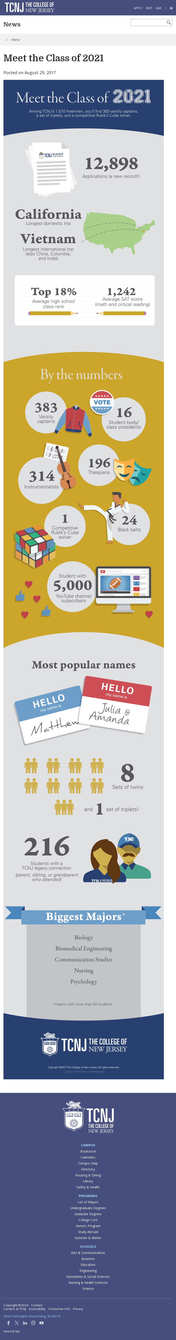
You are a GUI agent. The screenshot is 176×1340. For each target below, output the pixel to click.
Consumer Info (59, 1309)
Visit (149, 8)
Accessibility (37, 1309)
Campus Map (88, 1163)
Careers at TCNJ (14, 1309)
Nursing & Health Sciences (88, 1282)
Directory (88, 1169)
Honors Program (88, 1226)
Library (88, 1181)
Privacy (78, 1309)
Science (88, 1288)
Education (88, 1264)
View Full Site (11, 1331)
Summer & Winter (88, 1238)
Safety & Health (88, 1187)
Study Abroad (88, 1232)
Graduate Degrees (88, 1214)
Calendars (88, 1157)
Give (159, 8)
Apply (138, 8)
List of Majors (88, 1202)
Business (88, 1258)
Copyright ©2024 (15, 1305)
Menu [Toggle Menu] (12, 39)
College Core (88, 1220)
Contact (36, 1305)
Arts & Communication (88, 1253)
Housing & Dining (88, 1175)
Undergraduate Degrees (88, 1208)
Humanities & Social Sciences (88, 1276)
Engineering (88, 1270)
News (12, 24)
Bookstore (88, 1151)
